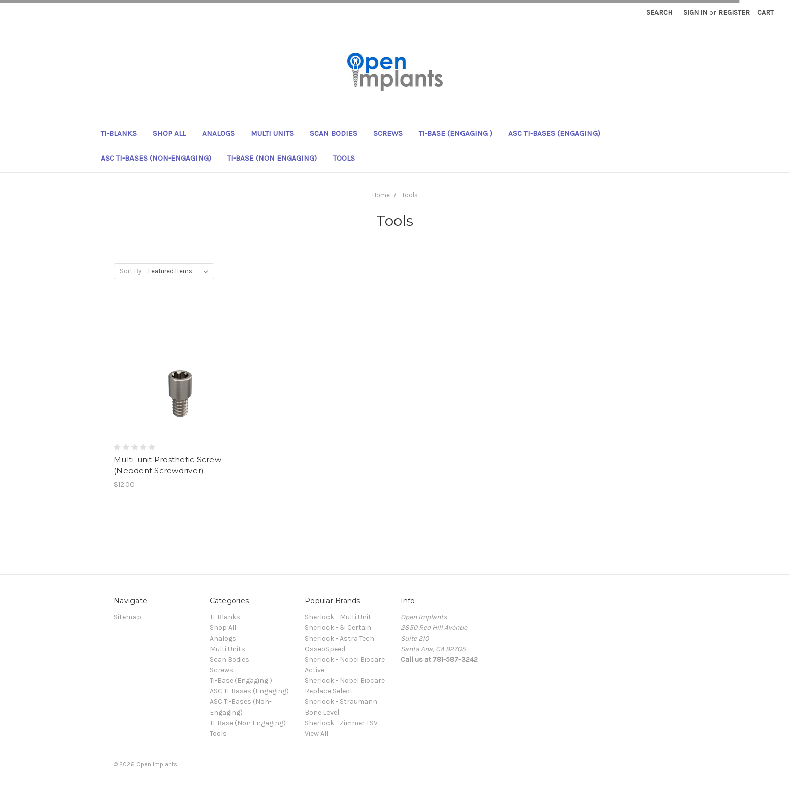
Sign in (695, 12)
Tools (344, 158)
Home (381, 195)
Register (734, 12)
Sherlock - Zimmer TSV (341, 723)
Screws (388, 133)
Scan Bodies (333, 133)
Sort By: (131, 271)
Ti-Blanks (119, 133)
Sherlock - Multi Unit (338, 617)
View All (316, 733)
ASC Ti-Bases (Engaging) (554, 133)
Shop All (169, 133)
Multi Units (272, 133)
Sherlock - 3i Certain (338, 627)
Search (659, 12)
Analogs (218, 133)
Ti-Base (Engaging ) (455, 133)
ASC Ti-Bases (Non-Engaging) (156, 158)
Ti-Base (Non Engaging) (272, 158)
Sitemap (127, 617)
